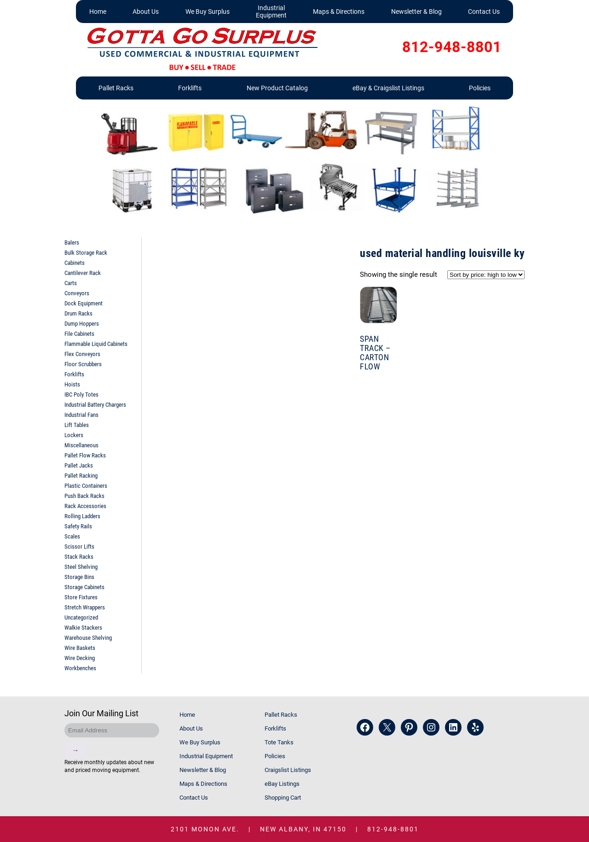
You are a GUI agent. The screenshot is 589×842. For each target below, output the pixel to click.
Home (97, 11)
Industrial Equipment (271, 11)
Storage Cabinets (84, 587)
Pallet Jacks (78, 465)
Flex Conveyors (82, 354)
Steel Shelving (81, 566)
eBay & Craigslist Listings (388, 88)
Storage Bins (79, 576)
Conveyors (76, 293)
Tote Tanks (279, 742)
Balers (71, 242)
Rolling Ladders (82, 516)
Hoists (72, 384)
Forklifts (190, 88)
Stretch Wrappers (84, 607)
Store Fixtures (81, 597)
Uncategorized (81, 617)
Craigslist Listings (288, 769)
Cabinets (74, 262)
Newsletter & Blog (416, 11)
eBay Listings (282, 783)
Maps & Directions (338, 11)
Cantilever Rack (82, 272)
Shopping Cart (283, 797)
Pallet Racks (115, 88)
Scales (72, 536)
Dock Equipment (83, 303)
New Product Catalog (277, 88)
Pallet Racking (81, 475)
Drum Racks (78, 313)
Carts (70, 283)
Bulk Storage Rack (85, 252)
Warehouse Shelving (88, 637)
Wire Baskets (79, 647)
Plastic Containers (85, 485)
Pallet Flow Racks (85, 455)
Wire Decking (79, 658)
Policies (480, 88)
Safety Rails (78, 526)
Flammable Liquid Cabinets (95, 343)
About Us (146, 11)
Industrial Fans (81, 414)
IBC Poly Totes (81, 394)
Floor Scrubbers (83, 364)
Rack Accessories (85, 506)
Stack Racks (78, 556)
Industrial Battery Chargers (95, 404)
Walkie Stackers (83, 627)
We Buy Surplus (207, 11)
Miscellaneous (81, 445)
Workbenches (80, 668)
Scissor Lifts (79, 546)
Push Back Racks (84, 495)
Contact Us (484, 11)
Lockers (73, 435)
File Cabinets (79, 333)
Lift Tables (76, 424)
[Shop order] (486, 274)
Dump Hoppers (81, 323)
